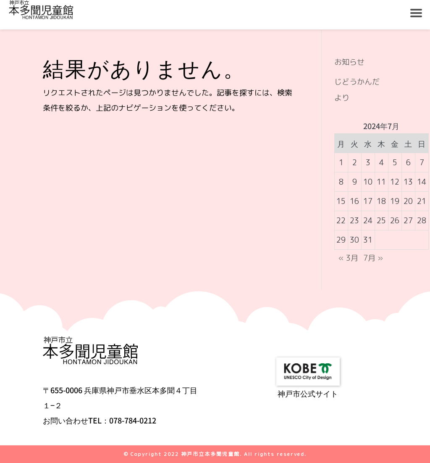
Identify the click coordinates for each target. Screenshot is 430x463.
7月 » (373, 258)
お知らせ (349, 62)
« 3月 (348, 258)
